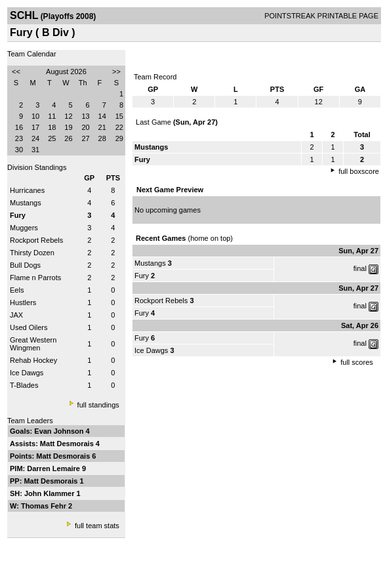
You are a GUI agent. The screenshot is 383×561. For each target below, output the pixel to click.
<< (16, 71)
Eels (17, 290)
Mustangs (25, 203)
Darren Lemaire (54, 468)
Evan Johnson (59, 431)
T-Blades (24, 385)
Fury (141, 276)
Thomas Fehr (44, 506)
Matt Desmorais (68, 443)
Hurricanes (27, 190)
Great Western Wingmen (33, 344)
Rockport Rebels (36, 240)
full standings (98, 405)
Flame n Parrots (35, 277)
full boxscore (358, 171)
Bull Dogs (25, 265)
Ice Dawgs (26, 373)
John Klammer (50, 493)
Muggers (24, 228)
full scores (356, 362)
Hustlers (23, 302)
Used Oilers (28, 327)
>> (116, 71)
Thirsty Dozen (32, 253)
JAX (16, 315)
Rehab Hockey (33, 360)
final (360, 268)
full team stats (97, 526)
